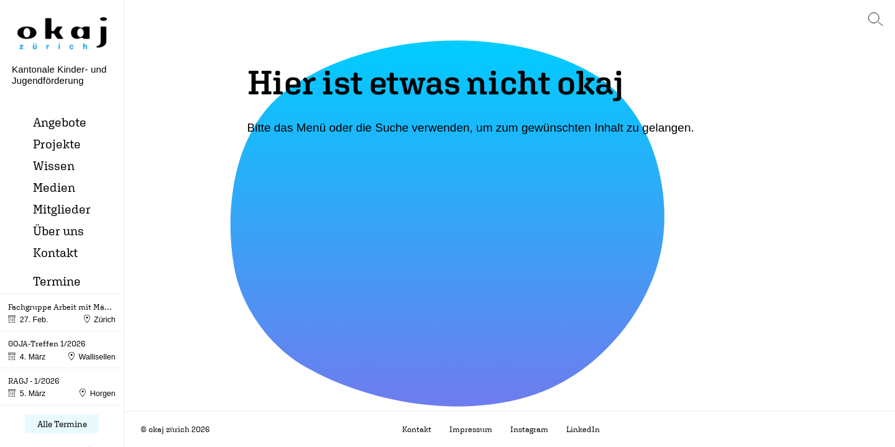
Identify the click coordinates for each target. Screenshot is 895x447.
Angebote (59, 122)
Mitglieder (62, 209)
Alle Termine (62, 423)
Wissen (54, 165)
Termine (57, 281)
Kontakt (55, 252)
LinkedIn (583, 429)
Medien (54, 187)
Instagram (529, 429)
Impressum (470, 429)
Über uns (58, 231)
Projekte (57, 144)
